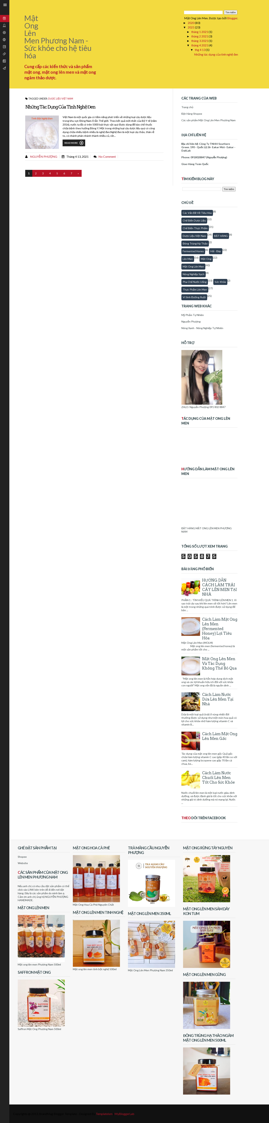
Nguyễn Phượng (43, 156)
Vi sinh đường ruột (194, 297)
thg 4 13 (200, 49)
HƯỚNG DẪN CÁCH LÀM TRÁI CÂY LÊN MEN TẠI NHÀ (219, 587)
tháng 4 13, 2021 (77, 156)
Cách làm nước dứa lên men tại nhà (218, 699)
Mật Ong (206, 258)
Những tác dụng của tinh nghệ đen (216, 54)
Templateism (104, 1114)
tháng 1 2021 (200, 31)
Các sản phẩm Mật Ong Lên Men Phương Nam (208, 120)
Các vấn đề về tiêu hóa (197, 212)
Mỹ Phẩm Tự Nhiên (192, 315)
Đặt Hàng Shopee (191, 113)
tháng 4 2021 (200, 45)
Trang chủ (187, 107)
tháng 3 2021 (200, 40)
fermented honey (193, 251)
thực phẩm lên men (195, 289)
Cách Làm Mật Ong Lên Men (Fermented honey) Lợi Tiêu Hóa (219, 628)
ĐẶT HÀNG (221, 235)
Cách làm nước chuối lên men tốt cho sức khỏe (218, 778)
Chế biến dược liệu (194, 220)
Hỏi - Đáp (215, 251)
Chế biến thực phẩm (195, 228)
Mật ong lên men (193, 266)
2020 (191, 23)
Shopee (22, 856)
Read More (73, 143)
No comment (107, 156)
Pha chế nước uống (195, 281)
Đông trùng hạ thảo (195, 243)
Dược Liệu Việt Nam (60, 98)
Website (23, 863)
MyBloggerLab (124, 1114)
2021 (191, 27)
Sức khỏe (220, 281)
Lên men (188, 258)
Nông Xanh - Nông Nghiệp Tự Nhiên (202, 328)
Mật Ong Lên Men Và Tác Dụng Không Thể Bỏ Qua (219, 663)
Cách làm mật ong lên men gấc (219, 736)
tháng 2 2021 (200, 36)
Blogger (232, 18)
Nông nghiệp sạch (193, 274)
